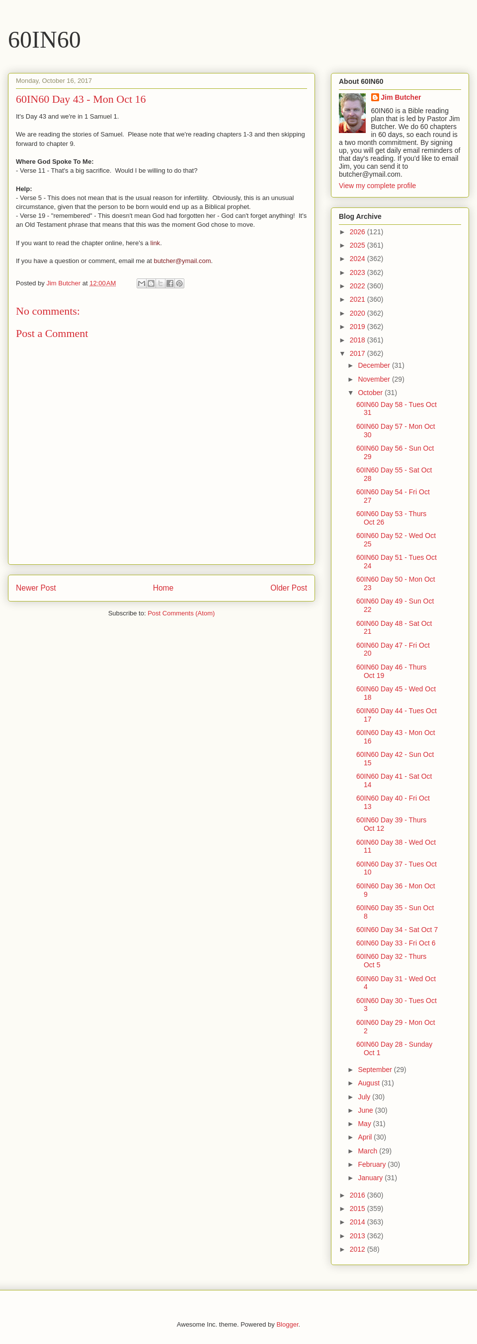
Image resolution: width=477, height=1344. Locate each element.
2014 (358, 1222)
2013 (358, 1236)
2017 (358, 353)
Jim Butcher (401, 97)
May (365, 1124)
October (371, 393)
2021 (358, 299)
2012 (358, 1249)
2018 (358, 340)
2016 (358, 1195)
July (365, 1097)
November (375, 379)
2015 (358, 1208)
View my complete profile (377, 186)
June (366, 1110)
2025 (358, 245)
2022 (358, 286)
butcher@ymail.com (182, 261)
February (373, 1164)
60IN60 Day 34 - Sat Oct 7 (397, 930)
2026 (358, 232)
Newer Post (36, 588)
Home (163, 588)
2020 (358, 313)
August (369, 1083)
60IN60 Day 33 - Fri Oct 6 (396, 943)
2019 (358, 327)
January (371, 1178)
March (368, 1151)
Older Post (288, 588)
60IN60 (44, 39)
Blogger (287, 1324)
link (155, 243)
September (376, 1070)
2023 (358, 272)
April (366, 1137)
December (375, 365)
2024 (358, 259)
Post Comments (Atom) (181, 613)
